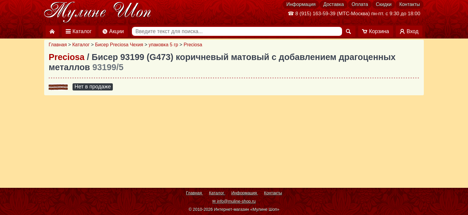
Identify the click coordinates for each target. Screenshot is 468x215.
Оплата (360, 4)
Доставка (333, 4)
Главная (58, 44)
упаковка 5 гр (163, 44)
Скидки (384, 4)
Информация (300, 4)
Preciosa (193, 44)
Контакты (409, 4)
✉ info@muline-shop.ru (233, 201)
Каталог (81, 44)
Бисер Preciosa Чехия (119, 44)
